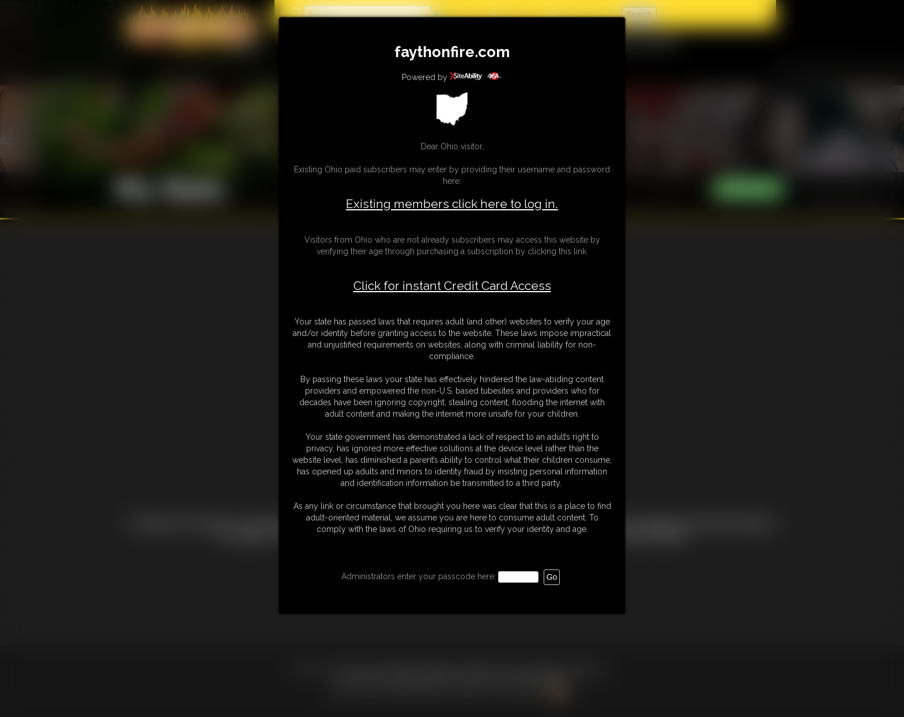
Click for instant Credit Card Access (452, 286)
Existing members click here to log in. (452, 204)
